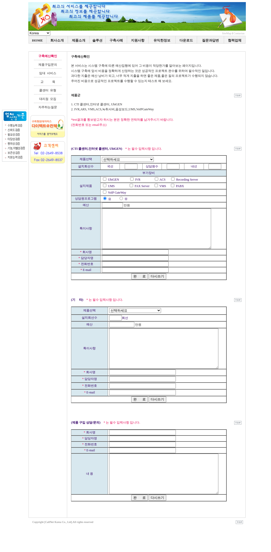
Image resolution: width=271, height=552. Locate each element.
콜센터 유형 (47, 90)
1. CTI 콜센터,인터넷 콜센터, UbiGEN (96, 104)
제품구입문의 (47, 64)
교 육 (47, 82)
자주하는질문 (47, 107)
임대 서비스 (47, 73)
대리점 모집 (47, 99)
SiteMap (226, 33)
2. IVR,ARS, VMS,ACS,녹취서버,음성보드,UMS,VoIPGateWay (112, 109)
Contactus (239, 33)
